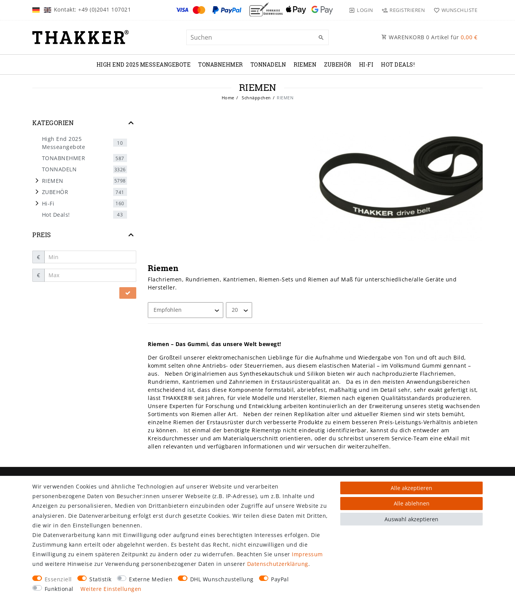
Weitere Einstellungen (111, 588)
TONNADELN (268, 64)
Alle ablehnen (412, 503)
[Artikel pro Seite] (239, 310)
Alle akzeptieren (411, 488)
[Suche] (321, 37)
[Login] (361, 10)
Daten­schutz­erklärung (277, 563)
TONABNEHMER (220, 64)
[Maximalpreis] (90, 275)
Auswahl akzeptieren (411, 519)
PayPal (280, 579)
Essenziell (58, 579)
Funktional (59, 588)
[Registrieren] (403, 10)
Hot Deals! (398, 64)
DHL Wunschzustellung (222, 579)
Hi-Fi (366, 64)
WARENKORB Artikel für (429, 37)
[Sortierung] (185, 310)
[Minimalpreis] (90, 257)
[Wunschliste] (453, 10)
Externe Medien (150, 579)
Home (228, 97)
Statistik (100, 579)
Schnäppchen (256, 97)
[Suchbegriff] (257, 37)
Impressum (307, 554)
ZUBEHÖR (337, 64)
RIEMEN (305, 64)
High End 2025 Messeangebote (144, 64)
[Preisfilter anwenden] (127, 293)
